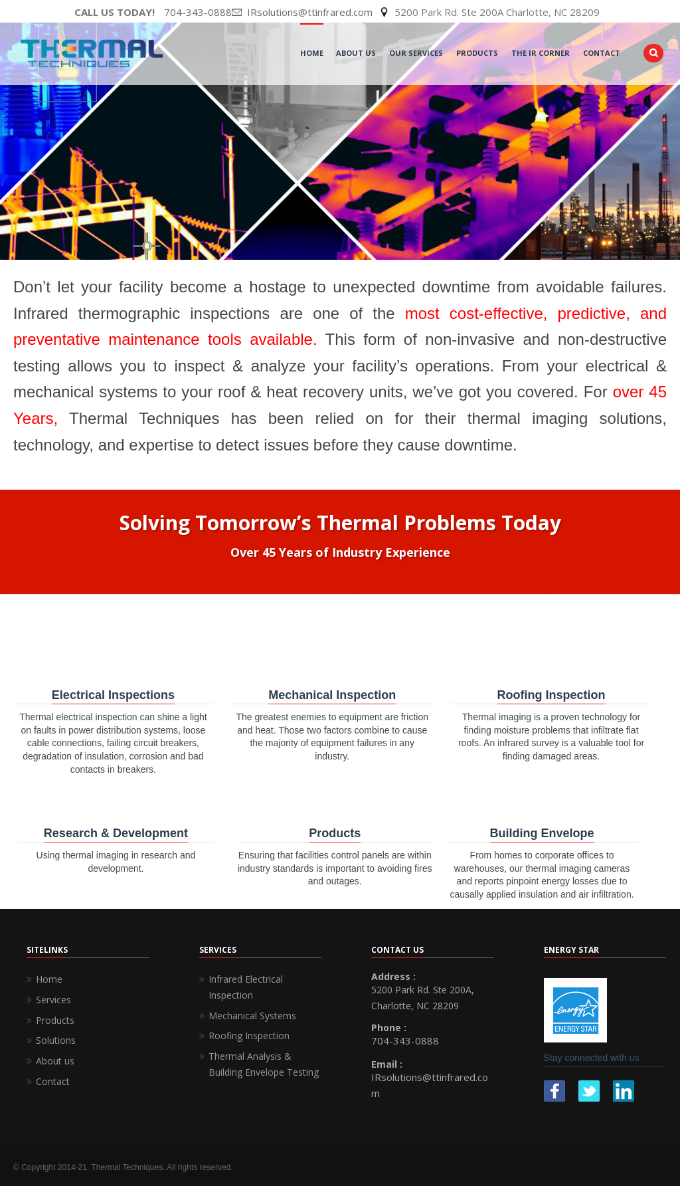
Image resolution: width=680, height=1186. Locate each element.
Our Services (416, 53)
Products (477, 53)
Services (53, 999)
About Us (356, 53)
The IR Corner (540, 53)
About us (55, 1060)
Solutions (56, 1040)
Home (311, 53)
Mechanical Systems (252, 1015)
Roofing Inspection (249, 1035)
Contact (601, 53)
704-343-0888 (198, 12)
